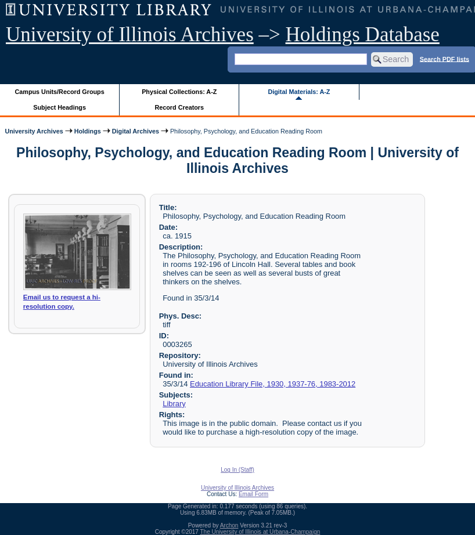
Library (174, 403)
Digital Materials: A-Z (299, 91)
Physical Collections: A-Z (179, 91)
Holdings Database (363, 34)
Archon (229, 525)
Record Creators (179, 107)
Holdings (87, 131)
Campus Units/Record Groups (60, 91)
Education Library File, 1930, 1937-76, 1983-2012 (272, 383)
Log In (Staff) (237, 470)
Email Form (253, 494)
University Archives (34, 131)
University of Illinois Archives (130, 34)
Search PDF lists (444, 58)
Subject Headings (59, 107)
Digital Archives (135, 131)
